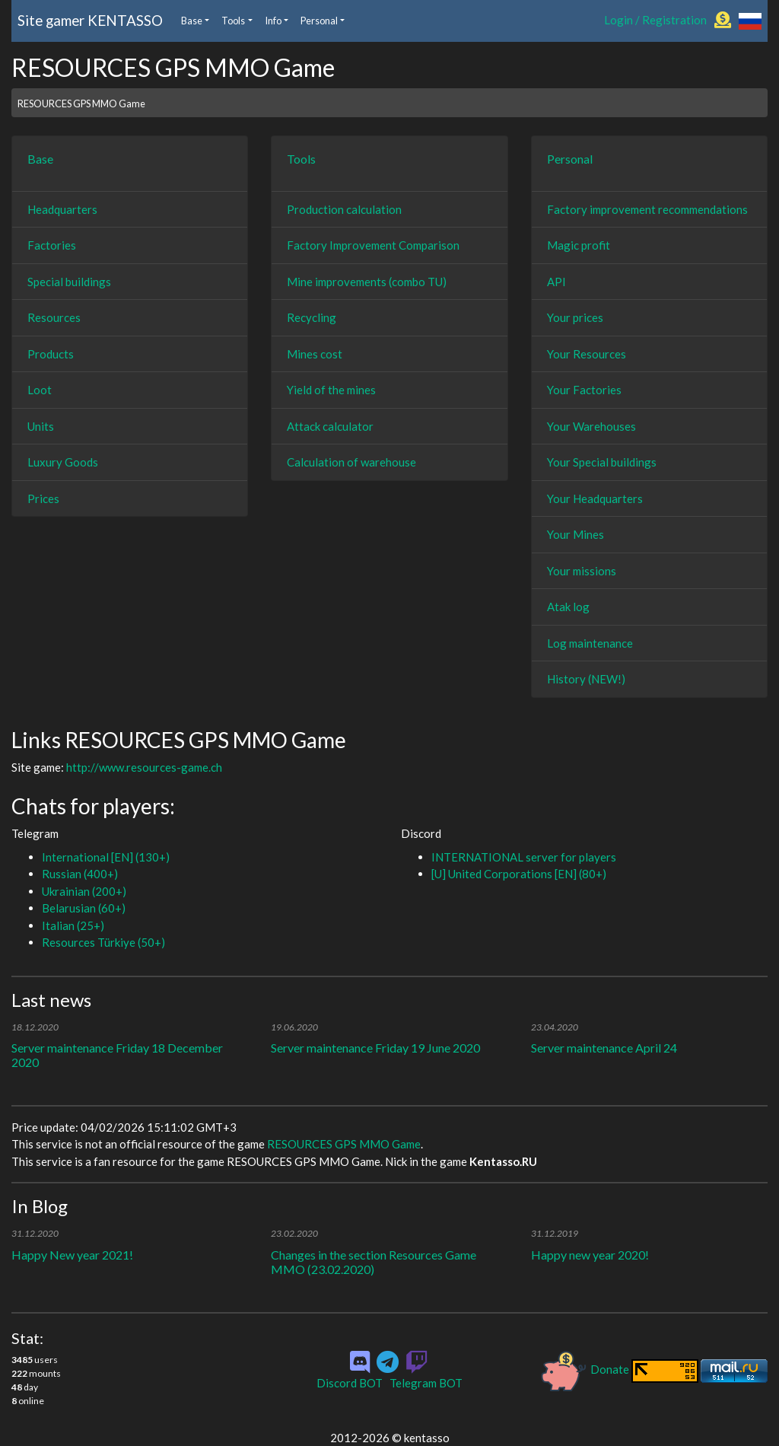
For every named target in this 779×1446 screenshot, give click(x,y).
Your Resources (586, 354)
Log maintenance (590, 643)
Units (40, 426)
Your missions (581, 571)
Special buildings (69, 281)
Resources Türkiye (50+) (103, 942)
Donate (585, 1369)
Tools (233, 20)
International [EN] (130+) (106, 857)
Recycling (311, 317)
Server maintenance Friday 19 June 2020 (375, 1047)
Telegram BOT (426, 1383)
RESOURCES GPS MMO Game (81, 103)
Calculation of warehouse (351, 462)
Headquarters (62, 209)
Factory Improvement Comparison (373, 245)
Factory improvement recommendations (647, 209)
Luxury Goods (62, 462)
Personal (319, 20)
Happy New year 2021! (72, 1254)
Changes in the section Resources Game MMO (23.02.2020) (373, 1261)
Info (273, 20)
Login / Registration (655, 20)
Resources (54, 317)
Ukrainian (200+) (84, 891)
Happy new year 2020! (590, 1254)
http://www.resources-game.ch (144, 767)
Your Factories (584, 390)
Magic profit (578, 245)
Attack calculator (330, 426)
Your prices (575, 317)
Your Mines (575, 534)
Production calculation (344, 209)
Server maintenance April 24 (604, 1047)
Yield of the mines (331, 390)
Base (191, 20)
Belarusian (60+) (84, 908)
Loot (39, 390)
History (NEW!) (586, 679)
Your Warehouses (591, 426)
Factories (51, 245)
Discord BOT (349, 1383)
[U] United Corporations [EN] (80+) (518, 874)
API (556, 281)
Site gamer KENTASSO (90, 20)
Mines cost (314, 354)
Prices (43, 498)
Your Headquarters (595, 498)
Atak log (568, 606)
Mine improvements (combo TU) (367, 281)
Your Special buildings (602, 462)
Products (50, 354)
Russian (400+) (80, 874)
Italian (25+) (73, 925)
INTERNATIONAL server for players (523, 857)
